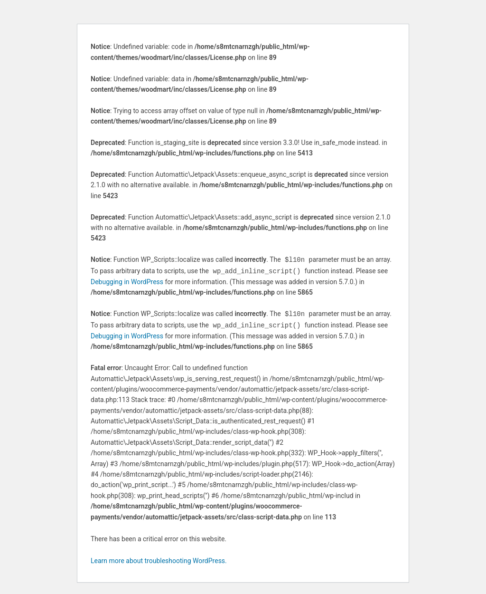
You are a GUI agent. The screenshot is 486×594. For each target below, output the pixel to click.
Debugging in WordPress (127, 281)
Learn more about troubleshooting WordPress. (159, 559)
